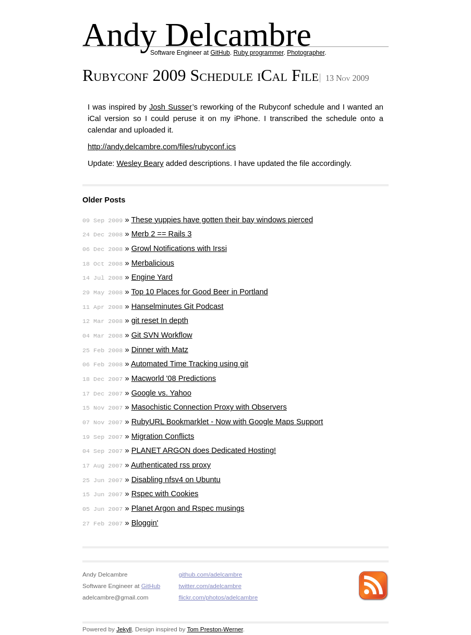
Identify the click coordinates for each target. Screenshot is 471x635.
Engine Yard (152, 277)
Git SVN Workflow (161, 335)
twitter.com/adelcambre (209, 585)
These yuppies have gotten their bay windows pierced (222, 219)
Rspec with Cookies (165, 493)
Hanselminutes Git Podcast (177, 306)
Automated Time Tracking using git (189, 364)
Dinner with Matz (159, 349)
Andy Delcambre (196, 34)
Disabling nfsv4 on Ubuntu (176, 479)
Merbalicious (152, 263)
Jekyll (123, 629)
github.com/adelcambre (210, 574)
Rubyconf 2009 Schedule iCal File (200, 75)
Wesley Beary (139, 163)
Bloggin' (145, 523)
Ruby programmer (258, 52)
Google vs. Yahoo (161, 393)
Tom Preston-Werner (215, 629)
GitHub (220, 52)
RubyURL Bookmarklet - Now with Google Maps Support (227, 421)
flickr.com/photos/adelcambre (218, 597)
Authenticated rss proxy (171, 465)
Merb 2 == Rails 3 (161, 234)
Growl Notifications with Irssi (179, 248)
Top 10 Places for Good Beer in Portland (199, 291)
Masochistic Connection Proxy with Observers (209, 407)
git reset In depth (159, 320)
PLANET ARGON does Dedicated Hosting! (203, 450)
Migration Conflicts (163, 436)
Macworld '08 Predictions (173, 378)
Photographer (305, 52)
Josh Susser (170, 107)
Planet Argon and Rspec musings (188, 508)
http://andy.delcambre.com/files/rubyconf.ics (162, 146)
